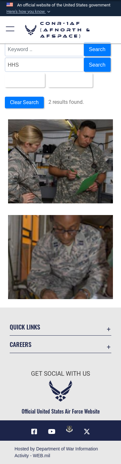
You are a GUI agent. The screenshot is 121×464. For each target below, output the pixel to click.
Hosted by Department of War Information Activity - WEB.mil (56, 452)
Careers (20, 344)
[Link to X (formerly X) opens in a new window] (87, 432)
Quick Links (25, 326)
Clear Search (24, 102)
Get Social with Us (60, 373)
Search (97, 49)
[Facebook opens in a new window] (34, 432)
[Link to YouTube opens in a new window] (51, 432)
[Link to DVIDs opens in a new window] (69, 429)
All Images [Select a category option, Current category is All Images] (23, 80)
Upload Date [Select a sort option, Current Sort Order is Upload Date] (68, 80)
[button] (29, 11)
